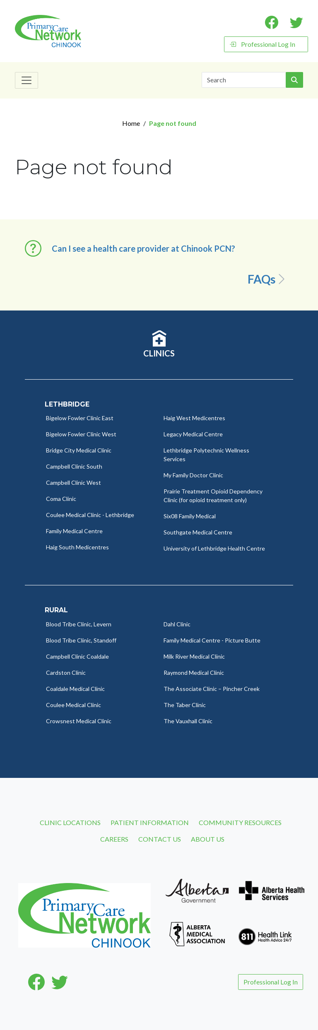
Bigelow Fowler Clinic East (79, 417)
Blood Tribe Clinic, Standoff (81, 640)
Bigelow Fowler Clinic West (81, 434)
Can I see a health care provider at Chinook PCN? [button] (143, 248)
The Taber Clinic (185, 704)
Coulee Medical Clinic (73, 704)
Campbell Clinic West (73, 482)
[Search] (244, 80)
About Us (207, 839)
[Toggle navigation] (26, 80)
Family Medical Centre (74, 530)
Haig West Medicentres (194, 417)
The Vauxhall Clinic (188, 720)
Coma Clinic (61, 498)
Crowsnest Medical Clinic (78, 720)
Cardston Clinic (66, 672)
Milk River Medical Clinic (194, 656)
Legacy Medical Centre (193, 434)
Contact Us (159, 839)
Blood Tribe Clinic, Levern (78, 624)
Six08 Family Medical (190, 516)
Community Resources (240, 822)
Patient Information (150, 822)
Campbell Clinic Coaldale (77, 656)
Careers (114, 839)
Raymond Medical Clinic (194, 672)
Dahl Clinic (177, 624)
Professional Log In (262, 44)
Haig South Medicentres (77, 547)
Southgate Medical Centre (198, 532)
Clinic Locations (70, 822)
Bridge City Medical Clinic (78, 450)
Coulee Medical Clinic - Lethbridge (90, 514)
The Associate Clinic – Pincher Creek (212, 688)
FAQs (268, 279)
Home (131, 123)
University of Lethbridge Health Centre (214, 548)
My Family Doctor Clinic (193, 475)
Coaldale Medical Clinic (75, 688)
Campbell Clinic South (74, 466)
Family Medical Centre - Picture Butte (212, 640)
